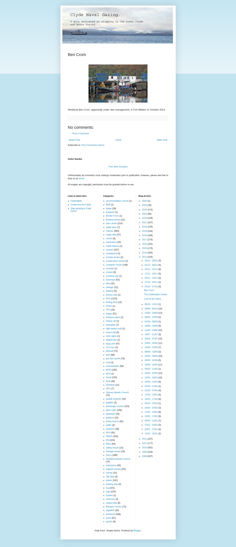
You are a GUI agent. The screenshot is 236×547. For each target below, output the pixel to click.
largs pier (110, 343)
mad (108, 362)
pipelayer (110, 414)
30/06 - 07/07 (151, 338)
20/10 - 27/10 (151, 286)
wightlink (110, 510)
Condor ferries (113, 257)
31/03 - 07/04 (151, 390)
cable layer (111, 227)
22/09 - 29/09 (151, 313)
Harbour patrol (113, 317)
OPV (108, 388)
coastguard (111, 253)
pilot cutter (111, 410)
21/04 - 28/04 (151, 377)
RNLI (108, 444)
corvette (110, 268)
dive (108, 283)
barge (109, 208)
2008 (145, 456)
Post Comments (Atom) (92, 145)
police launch (112, 421)
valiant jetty (111, 503)
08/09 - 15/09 (151, 317)
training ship (112, 484)
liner (108, 355)
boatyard (110, 212)
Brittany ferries (113, 219)
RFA (108, 432)
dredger (110, 287)
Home (119, 140)
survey (109, 472)
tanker (109, 480)
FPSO (109, 306)
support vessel (113, 469)
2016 (145, 244)
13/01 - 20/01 (151, 433)
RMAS (109, 436)
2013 (145, 257)
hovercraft (111, 332)
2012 (145, 439)
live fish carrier (113, 358)
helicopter (111, 325)
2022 (145, 218)
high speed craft (114, 328)
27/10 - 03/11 (151, 282)
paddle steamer (113, 399)
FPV (108, 309)
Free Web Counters (118, 166)
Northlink (110, 385)
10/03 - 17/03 (151, 399)
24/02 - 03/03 (151, 407)
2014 (145, 252)
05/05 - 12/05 (151, 369)
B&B (108, 204)
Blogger (137, 530)
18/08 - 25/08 (151, 326)
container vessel (114, 265)
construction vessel (115, 261)
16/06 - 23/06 (151, 347)
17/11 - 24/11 (151, 273)
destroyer (110, 279)
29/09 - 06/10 (151, 308)
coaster (109, 249)
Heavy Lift (111, 321)
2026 (145, 201)
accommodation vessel (117, 201)
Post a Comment (80, 133)
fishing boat (111, 302)
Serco (109, 455)
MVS (108, 373)
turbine (109, 495)
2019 (145, 231)
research (110, 429)
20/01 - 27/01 (151, 429)
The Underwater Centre (155, 294)
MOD (108, 370)
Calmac (110, 231)
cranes (109, 272)
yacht (108, 518)
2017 (145, 239)
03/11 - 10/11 (151, 278)
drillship (110, 291)
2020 (145, 226)
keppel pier (111, 340)
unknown (110, 499)
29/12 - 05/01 (151, 260)
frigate (109, 313)
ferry (108, 298)
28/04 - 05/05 (151, 373)
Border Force (112, 216)
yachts (109, 521)
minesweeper (112, 366)
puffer (109, 425)
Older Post (162, 140)
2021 (145, 222)
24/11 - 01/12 (151, 269)
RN (107, 440)
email (81, 178)
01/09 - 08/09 (151, 321)
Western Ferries (114, 506)
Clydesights (76, 201)
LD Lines (110, 347)
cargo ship (111, 234)
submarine (111, 465)
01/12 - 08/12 (151, 265)
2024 (145, 209)
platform (110, 417)
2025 (145, 205)
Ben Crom (149, 290)
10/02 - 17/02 (151, 416)
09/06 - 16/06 (151, 351)
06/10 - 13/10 (151, 304)
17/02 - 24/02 (151, 412)
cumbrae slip (112, 276)
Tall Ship (110, 476)
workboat (110, 514)
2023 (145, 214)
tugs (108, 491)
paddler (109, 402)
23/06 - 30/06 (151, 343)
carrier (109, 238)
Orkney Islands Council (117, 392)
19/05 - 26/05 (151, 364)
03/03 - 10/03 (151, 403)
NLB (108, 381)
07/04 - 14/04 (151, 386)
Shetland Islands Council (118, 459)
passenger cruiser (115, 406)
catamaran (111, 242)
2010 (145, 447)
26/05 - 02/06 (151, 360)
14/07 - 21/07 (151, 334)
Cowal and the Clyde (81, 204)
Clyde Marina (112, 246)
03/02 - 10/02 (151, 420)
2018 (145, 235)
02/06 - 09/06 (151, 356)
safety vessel (112, 447)
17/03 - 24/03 (151, 394)
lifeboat (109, 351)
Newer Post (74, 140)
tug (107, 488)
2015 (145, 248)
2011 (145, 443)
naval (108, 377)
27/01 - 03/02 (151, 425)
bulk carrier (111, 223)
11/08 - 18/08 (151, 330)
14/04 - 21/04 (151, 382)
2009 (145, 452)
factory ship (111, 295)
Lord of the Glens (152, 299)
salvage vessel (113, 451)
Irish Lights (111, 336)
